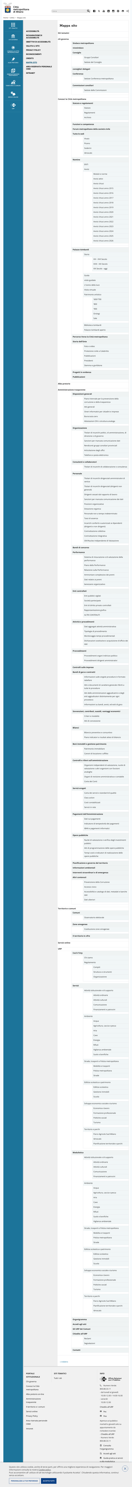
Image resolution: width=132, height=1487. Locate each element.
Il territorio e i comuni (35, 1407)
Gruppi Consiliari (91, 57)
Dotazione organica (92, 509)
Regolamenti (89, 113)
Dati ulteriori (89, 900)
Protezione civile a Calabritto (96, 351)
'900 (95, 309)
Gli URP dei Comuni (81, 1329)
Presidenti (88, 360)
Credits (30, 58)
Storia (86, 254)
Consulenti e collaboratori (85, 462)
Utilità (12, 18)
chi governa (13, 37)
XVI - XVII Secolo (100, 259)
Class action (89, 798)
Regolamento (90, 962)
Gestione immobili (101, 1092)
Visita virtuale (90, 290)
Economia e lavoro (101, 1108)
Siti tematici (13, 26)
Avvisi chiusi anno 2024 (103, 231)
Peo (105, 1416)
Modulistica (78, 1152)
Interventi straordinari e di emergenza (90, 872)
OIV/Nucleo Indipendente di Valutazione (101, 541)
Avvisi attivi (98, 179)
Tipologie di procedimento (95, 631)
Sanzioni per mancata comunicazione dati (102, 441)
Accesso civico (90, 887)
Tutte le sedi (78, 134)
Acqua (96, 1021)
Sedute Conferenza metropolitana (98, 78)
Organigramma (80, 1319)
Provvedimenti (79, 651)
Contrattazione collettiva (94, 531)
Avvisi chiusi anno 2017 (103, 198)
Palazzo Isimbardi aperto (94, 330)
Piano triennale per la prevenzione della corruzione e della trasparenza (101, 400)
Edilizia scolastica (100, 1087)
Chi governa (31, 1381)
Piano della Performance (94, 565)
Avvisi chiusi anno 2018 (103, 202)
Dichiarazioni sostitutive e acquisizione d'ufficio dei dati (106, 642)
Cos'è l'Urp (77, 953)
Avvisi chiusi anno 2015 (103, 188)
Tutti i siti (58, 1378)
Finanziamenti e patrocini (104, 1009)
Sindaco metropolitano (83, 43)
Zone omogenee (80, 924)
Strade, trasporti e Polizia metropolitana (101, 1061)
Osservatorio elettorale (94, 917)
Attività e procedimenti (83, 622)
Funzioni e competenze (83, 124)
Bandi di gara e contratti (84, 672)
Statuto (87, 108)
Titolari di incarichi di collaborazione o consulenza (105, 467)
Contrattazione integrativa (95, 536)
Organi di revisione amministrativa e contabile (104, 777)
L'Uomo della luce (92, 285)
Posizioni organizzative (94, 504)
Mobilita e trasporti (101, 1233)
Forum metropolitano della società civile (91, 129)
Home (5, 18)
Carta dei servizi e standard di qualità (100, 793)
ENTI (86, 164)
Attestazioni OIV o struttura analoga (99, 421)
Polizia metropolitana (102, 1071)
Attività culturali (100, 1000)
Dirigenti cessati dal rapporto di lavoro (100, 494)
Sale (95, 318)
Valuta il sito (33, 46)
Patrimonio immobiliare (94, 749)
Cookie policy (44, 1469)
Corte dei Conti (90, 781)
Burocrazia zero (91, 416)
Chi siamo (88, 957)
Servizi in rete (90, 807)
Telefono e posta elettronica (96, 455)
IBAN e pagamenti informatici (97, 828)
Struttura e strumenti (102, 972)
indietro (64, 1362)
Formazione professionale (104, 1113)
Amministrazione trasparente (13, 72)
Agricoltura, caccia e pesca (104, 1026)
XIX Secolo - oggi (100, 268)
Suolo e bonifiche (100, 1054)
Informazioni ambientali (84, 868)
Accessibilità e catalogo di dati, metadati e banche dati (105, 893)
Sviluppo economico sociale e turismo (100, 1103)
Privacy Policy (33, 50)
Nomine (76, 160)
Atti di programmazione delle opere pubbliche (104, 848)
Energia (96, 1040)
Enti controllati (79, 591)
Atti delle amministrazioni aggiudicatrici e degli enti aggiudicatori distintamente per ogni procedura (104, 696)
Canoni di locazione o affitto (96, 753)
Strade (96, 1075)
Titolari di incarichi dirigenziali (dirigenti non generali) (103, 488)
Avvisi (86, 169)
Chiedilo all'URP (80, 1334)
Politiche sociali (100, 1118)
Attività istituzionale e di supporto (98, 990)
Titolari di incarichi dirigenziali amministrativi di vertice (104, 480)
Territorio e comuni (13, 83)
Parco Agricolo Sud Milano (104, 1134)
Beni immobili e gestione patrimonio (89, 744)
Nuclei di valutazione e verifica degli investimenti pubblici (105, 842)
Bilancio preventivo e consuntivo (98, 732)
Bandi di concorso (81, 547)
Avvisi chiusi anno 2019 (103, 207)
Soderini (87, 148)
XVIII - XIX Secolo (100, 264)
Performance (79, 552)
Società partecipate (92, 600)
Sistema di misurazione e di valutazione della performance (103, 559)
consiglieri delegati (81, 69)
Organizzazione (80, 428)
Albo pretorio (13, 60)
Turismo (97, 1122)
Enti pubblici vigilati (92, 596)
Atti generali (89, 407)
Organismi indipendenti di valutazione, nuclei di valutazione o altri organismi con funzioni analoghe (104, 768)
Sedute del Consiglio (93, 62)
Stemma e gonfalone (93, 365)
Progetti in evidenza (82, 372)
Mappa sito (21, 18)
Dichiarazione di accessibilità (34, 36)
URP (13, 106)
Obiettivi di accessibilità (38, 42)
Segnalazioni (89, 1343)
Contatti (76, 1350)
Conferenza (78, 74)
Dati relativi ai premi (93, 579)
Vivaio (86, 138)
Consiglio (77, 53)
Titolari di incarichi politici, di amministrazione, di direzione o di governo (105, 434)
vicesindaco (78, 48)
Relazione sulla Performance (96, 570)
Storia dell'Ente (80, 341)
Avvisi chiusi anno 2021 (103, 217)
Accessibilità (32, 31)
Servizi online (13, 95)
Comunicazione (100, 1005)
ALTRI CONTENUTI (92, 615)
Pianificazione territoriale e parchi (107, 1143)
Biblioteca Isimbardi (92, 325)
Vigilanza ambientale (102, 1050)
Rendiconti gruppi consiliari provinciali (100, 445)
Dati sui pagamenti (92, 819)
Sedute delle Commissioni (95, 90)
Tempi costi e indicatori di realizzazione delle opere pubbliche (103, 854)
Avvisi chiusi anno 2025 (103, 236)
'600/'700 (97, 299)
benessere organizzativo (94, 584)
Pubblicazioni (90, 356)
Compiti (96, 967)
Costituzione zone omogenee (96, 929)
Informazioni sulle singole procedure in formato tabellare (104, 679)
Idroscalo (88, 153)
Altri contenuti (79, 877)
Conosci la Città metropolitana (13, 49)
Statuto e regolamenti (83, 103)
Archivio (87, 117)
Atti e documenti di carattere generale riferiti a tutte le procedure (104, 687)
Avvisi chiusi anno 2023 (103, 226)
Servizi (76, 985)
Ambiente (88, 1016)
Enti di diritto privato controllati (97, 605)
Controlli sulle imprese (83, 667)
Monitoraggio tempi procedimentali (99, 636)
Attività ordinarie (100, 995)
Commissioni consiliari (83, 85)
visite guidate (90, 280)
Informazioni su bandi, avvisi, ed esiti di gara (103, 704)
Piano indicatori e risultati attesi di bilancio (102, 737)
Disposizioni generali (82, 394)
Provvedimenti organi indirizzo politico (100, 656)
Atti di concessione (92, 721)
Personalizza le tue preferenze (24, 1481)
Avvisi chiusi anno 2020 (103, 212)
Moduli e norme (100, 174)
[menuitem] (13, 26)
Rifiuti (95, 1045)
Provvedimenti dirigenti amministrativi (100, 660)
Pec (104, 1411)
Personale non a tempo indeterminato (100, 513)
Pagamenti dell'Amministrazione (88, 814)
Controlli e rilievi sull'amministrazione (90, 760)
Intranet (30, 73)
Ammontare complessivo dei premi (99, 575)
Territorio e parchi (92, 1129)
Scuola (96, 1097)
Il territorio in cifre (81, 936)
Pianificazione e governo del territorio (90, 863)
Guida (86, 275)
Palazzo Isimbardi (81, 249)
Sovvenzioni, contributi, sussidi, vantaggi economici (96, 711)
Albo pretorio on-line (35, 1394)
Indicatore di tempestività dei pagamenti (101, 823)
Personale (77, 473)
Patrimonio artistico (92, 294)
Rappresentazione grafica (95, 610)
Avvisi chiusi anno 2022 (103, 221)
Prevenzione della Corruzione (97, 882)
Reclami (87, 1338)
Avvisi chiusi (98, 183)
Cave (95, 1035)
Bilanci (76, 728)
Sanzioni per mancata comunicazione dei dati (103, 499)
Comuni (76, 913)
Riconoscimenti (34, 54)
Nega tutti (125, 1469)
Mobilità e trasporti (101, 1066)
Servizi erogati (79, 788)
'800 (95, 304)
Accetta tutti (48, 1481)
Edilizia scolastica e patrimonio (97, 1082)
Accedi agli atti (79, 1324)
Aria (95, 1030)
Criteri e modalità (91, 716)
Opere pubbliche (80, 835)
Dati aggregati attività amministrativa (100, 626)
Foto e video (89, 346)
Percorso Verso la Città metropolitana (90, 337)
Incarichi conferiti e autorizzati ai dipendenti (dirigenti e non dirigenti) (103, 525)
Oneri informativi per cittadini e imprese (101, 411)
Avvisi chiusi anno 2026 (103, 241)
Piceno (87, 143)
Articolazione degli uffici (94, 450)
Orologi (96, 314)
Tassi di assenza (91, 518)
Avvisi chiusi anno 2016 (103, 193)
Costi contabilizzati (92, 802)
